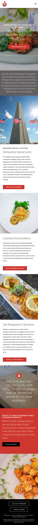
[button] (35, 4)
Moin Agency (23, 516)
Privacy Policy (30, 515)
